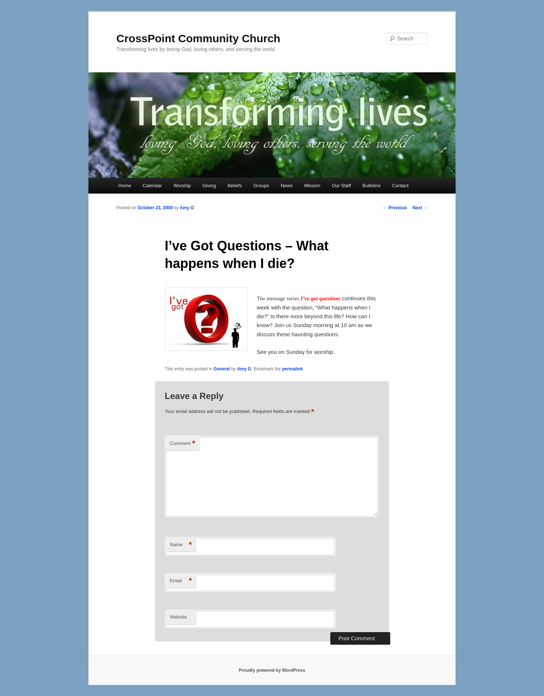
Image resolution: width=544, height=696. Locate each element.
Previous (395, 207)
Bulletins (372, 185)
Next (420, 207)
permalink (292, 368)
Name (181, 545)
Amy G (187, 207)
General (222, 368)
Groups (261, 185)
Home (124, 185)
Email (181, 581)
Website (178, 617)
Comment (182, 443)
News (287, 185)
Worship (182, 185)
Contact (400, 185)
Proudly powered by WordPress (272, 670)
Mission (312, 185)
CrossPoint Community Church (198, 38)
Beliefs (235, 185)
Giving (209, 185)
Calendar (152, 185)
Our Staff (341, 185)
